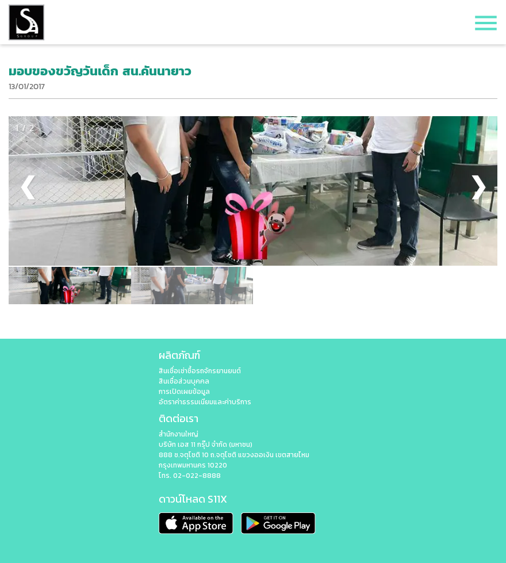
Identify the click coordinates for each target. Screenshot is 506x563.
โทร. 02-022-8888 (190, 475)
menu (485, 23)
